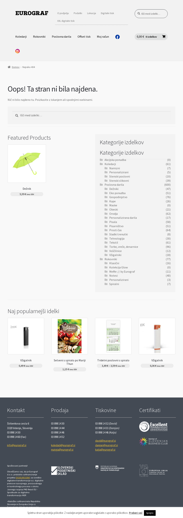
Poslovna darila (61, 36)
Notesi (113, 275)
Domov (16, 67)
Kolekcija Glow (118, 267)
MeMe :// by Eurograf (122, 271)
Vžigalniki (115, 255)
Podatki (78, 13)
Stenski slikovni (119, 180)
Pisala (113, 222)
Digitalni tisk (107, 13)
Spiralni (114, 284)
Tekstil (113, 242)
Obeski (113, 209)
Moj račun (103, 36)
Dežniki (113, 189)
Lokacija (91, 13)
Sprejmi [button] (149, 513)
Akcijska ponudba (115, 160)
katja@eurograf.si (105, 449)
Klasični (114, 263)
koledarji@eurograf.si (63, 445)
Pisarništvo (116, 226)
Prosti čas (115, 230)
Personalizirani (118, 172)
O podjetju (63, 13)
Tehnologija (116, 238)
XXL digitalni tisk (66, 20)
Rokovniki (39, 36)
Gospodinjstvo (118, 197)
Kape (112, 201)
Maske (113, 205)
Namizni (114, 168)
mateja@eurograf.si (62, 449)
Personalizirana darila (123, 217)
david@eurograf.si (105, 440)
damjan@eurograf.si (106, 445)
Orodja (113, 213)
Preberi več (135, 513)
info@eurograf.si (16, 445)
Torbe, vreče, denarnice (123, 247)
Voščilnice (115, 251)
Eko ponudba (117, 193)
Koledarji (21, 36)
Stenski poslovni (119, 176)
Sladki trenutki (118, 234)
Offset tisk (84, 36)
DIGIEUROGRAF (23, 477)
